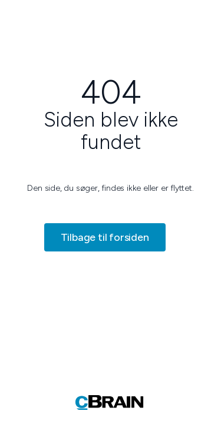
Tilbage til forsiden (105, 237)
